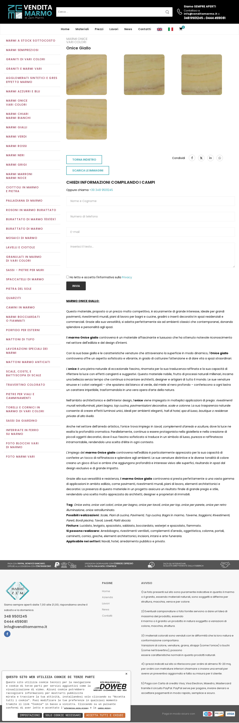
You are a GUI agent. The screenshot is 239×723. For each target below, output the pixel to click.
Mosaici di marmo (21, 239)
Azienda (107, 598)
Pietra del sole (19, 289)
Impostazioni (30, 715)
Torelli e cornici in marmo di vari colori (25, 410)
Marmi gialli (16, 128)
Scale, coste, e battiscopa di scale (23, 374)
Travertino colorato (25, 385)
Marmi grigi (16, 165)
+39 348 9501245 (101, 191)
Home (65, 29)
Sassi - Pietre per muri (25, 270)
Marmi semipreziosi (22, 50)
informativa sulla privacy (76, 708)
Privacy (127, 278)
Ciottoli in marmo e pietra (22, 190)
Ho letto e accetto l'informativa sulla (101, 278)
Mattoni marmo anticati (28, 363)
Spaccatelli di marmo (25, 280)
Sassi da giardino (21, 421)
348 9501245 (193, 18)
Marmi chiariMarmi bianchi (18, 116)
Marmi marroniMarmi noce (19, 176)
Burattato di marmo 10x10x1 (31, 220)
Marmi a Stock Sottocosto (30, 41)
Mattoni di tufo (20, 340)
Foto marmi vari (20, 457)
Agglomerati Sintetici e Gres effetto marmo (31, 80)
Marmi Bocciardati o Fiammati (23, 319)
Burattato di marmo (24, 229)
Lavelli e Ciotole (20, 248)
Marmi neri (15, 156)
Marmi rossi (16, 146)
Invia (76, 286)
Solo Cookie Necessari (63, 715)
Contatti (144, 29)
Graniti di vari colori (25, 60)
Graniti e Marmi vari (24, 69)
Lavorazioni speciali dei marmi (27, 351)
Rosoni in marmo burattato (31, 210)
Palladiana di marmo (24, 201)
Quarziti (13, 299)
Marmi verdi (16, 137)
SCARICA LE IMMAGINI (87, 171)
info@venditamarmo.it (25, 627)
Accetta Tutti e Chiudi (104, 715)
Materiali (82, 29)
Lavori (113, 29)
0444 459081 (215, 18)
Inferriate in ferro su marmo (22, 432)
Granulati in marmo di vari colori (24, 259)
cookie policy (104, 708)
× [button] (126, 673)
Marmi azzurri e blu (23, 92)
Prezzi (99, 29)
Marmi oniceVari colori (17, 103)
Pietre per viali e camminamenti (20, 397)
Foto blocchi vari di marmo (22, 446)
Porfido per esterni (23, 330)
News (128, 29)
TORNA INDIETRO (84, 160)
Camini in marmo (20, 308)
